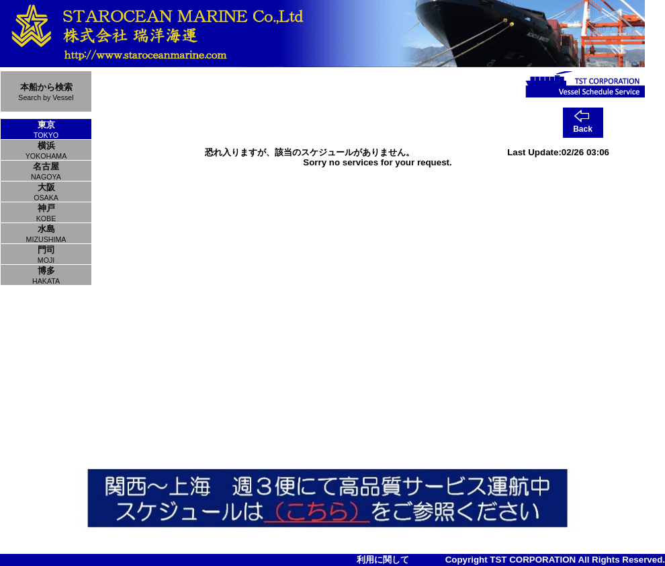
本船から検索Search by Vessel (45, 92)
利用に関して (383, 560)
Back (582, 129)
